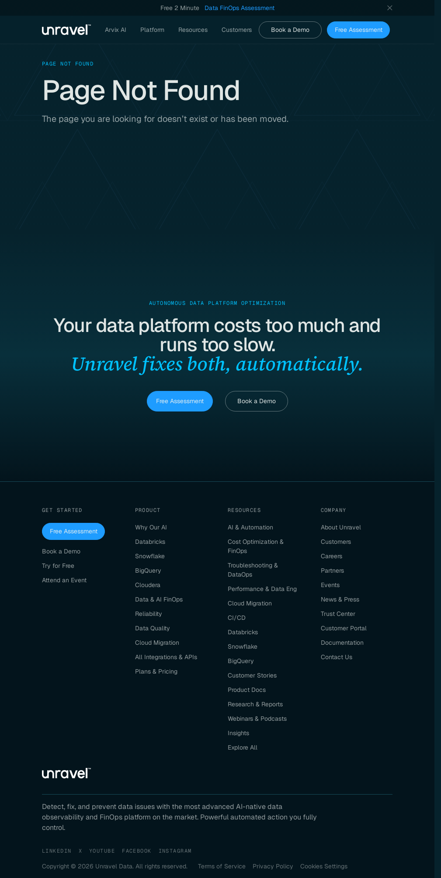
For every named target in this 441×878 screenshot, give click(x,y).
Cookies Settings (323, 866)
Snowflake (150, 556)
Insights (238, 733)
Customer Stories (252, 675)
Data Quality (152, 628)
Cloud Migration (157, 642)
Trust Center (338, 614)
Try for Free (58, 566)
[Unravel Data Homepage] (66, 29)
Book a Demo (290, 30)
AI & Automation (250, 527)
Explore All (242, 747)
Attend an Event (64, 580)
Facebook (137, 850)
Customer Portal (344, 628)
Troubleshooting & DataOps (253, 569)
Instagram (175, 850)
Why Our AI (151, 527)
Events (330, 585)
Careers (331, 556)
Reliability (148, 614)
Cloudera (147, 585)
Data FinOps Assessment (239, 8)
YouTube (102, 850)
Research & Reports (255, 704)
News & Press (340, 599)
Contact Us (336, 657)
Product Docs (247, 690)
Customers (336, 542)
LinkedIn (57, 850)
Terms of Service (222, 866)
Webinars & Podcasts (257, 718)
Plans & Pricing (156, 671)
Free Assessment (358, 30)
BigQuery (148, 570)
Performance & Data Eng (262, 589)
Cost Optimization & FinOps (256, 546)
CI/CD (237, 618)
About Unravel (341, 527)
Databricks (150, 542)
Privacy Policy (273, 866)
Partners (332, 570)
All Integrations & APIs (166, 657)
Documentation (342, 642)
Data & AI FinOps (159, 599)
